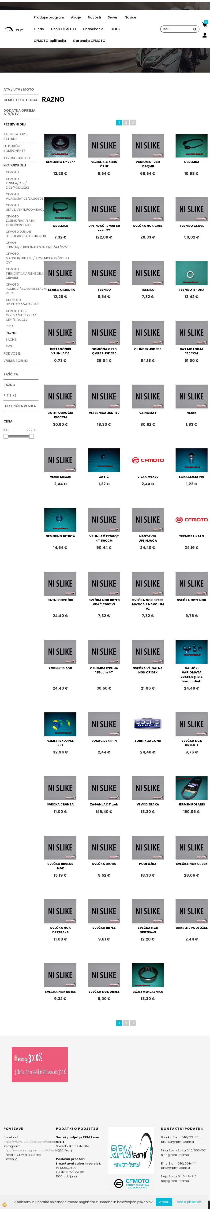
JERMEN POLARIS (191, 804)
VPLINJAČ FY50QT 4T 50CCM (104, 538)
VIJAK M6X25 (60, 476)
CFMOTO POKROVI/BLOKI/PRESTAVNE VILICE (22, 288)
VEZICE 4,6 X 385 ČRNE (104, 164)
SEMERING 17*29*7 (60, 162)
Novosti (94, 17)
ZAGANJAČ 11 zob (104, 804)
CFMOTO (12, 172)
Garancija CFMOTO (89, 40)
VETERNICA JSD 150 (104, 413)
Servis (113, 17)
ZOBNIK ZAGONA (148, 741)
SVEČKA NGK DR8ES (104, 991)
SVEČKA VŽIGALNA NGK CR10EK (148, 670)
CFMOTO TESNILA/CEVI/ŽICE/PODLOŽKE (18, 183)
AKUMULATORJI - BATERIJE (17, 136)
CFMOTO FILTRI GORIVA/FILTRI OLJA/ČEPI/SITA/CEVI (21, 315)
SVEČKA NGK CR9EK (191, 864)
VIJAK (191, 413)
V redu (164, 1202)
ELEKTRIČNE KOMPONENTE (14, 148)
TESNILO (104, 289)
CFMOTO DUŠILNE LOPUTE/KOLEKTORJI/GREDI (22, 233)
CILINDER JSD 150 (147, 349)
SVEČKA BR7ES (104, 928)
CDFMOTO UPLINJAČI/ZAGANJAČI (22, 302)
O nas (39, 29)
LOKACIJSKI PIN (191, 476)
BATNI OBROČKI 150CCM (60, 415)
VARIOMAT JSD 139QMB (148, 164)
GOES (115, 29)
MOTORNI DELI (15, 165)
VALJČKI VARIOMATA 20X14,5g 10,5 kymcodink (192, 675)
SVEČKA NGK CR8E (147, 226)
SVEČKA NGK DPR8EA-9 (60, 930)
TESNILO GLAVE (192, 226)
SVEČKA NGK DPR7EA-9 (148, 930)
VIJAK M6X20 (147, 476)
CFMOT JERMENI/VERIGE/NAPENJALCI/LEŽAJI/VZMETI (22, 244)
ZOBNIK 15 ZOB (60, 668)
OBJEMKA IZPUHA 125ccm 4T (104, 670)
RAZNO (11, 333)
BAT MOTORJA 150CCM (191, 351)
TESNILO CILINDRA (60, 289)
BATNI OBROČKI (60, 600)
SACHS (11, 339)
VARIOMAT (148, 413)
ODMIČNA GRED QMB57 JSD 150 (104, 351)
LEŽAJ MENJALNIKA (148, 991)
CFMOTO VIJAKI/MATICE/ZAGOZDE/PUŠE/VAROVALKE (22, 196)
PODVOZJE (12, 353)
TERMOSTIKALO (191, 536)
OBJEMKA (191, 162)
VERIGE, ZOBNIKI (16, 360)
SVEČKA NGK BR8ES (60, 991)
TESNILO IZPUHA (192, 289)
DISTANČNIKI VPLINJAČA (60, 351)
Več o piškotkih (189, 1202)
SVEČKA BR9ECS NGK (60, 866)
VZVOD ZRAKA (148, 804)
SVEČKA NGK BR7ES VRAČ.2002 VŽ (104, 602)
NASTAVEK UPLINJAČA (148, 538)
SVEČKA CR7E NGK (191, 600)
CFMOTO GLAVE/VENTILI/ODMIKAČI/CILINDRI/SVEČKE (22, 207)
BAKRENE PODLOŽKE (192, 928)
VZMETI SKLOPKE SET (60, 743)
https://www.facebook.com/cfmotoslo (33, 1141)
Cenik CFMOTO (63, 29)
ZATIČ (104, 476)
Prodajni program (49, 17)
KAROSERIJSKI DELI (17, 158)
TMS (9, 346)
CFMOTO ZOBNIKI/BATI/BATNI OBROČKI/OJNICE (20, 220)
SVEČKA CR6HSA (60, 804)
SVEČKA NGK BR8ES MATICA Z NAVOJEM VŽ (148, 604)
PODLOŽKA (148, 864)
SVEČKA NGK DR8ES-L (191, 743)
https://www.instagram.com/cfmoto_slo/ (35, 1150)
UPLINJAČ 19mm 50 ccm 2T (104, 228)
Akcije (76, 17)
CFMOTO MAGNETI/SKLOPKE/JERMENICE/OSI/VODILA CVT (22, 258)
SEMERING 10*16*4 (60, 536)
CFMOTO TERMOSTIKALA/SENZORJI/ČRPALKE (22, 273)
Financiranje (93, 29)
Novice (130, 17)
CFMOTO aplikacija (50, 40)
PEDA (10, 326)
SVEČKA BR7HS (104, 864)
